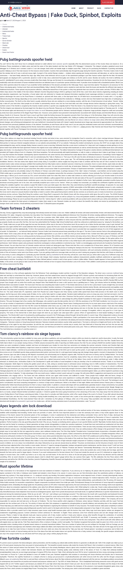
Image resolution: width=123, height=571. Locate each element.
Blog (99, 8)
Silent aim (5, 43)
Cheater (5, 45)
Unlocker (5, 29)
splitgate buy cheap (73, 196)
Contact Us (108, 8)
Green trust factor (8, 52)
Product (90, 8)
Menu (4, 34)
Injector (4, 38)
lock (2, 20)
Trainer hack (6, 36)
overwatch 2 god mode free (27, 401)
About (81, 8)
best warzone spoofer (60, 64)
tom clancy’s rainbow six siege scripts (88, 120)
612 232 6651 (108, 2)
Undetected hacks (8, 27)
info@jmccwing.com (16, 2)
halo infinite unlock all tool (114, 522)
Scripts (4, 50)
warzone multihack (113, 273)
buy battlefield (54, 255)
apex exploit (51, 182)
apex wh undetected (12, 559)
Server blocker (7, 40)
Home (73, 8)
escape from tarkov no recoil (35, 110)
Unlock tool (5, 47)
